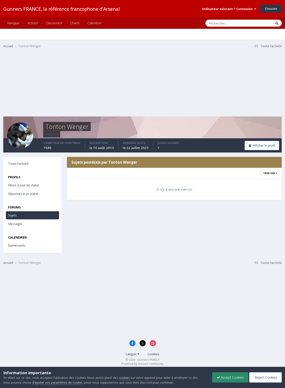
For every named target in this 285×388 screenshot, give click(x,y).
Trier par (270, 173)
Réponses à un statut (23, 194)
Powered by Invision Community (142, 364)
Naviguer (13, 23)
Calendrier (94, 23)
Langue (132, 354)
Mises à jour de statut (23, 185)
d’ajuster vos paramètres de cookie (57, 382)
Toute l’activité (18, 163)
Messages (15, 224)
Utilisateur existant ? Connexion (229, 9)
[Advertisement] (82, 85)
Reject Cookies (265, 377)
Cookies (153, 354)
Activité (33, 23)
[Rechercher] (221, 23)
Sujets (12, 215)
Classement (54, 23)
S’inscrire (271, 9)
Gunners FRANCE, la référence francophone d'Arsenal (61, 8)
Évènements (17, 245)
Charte (75, 23)
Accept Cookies (230, 377)
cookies (124, 378)
